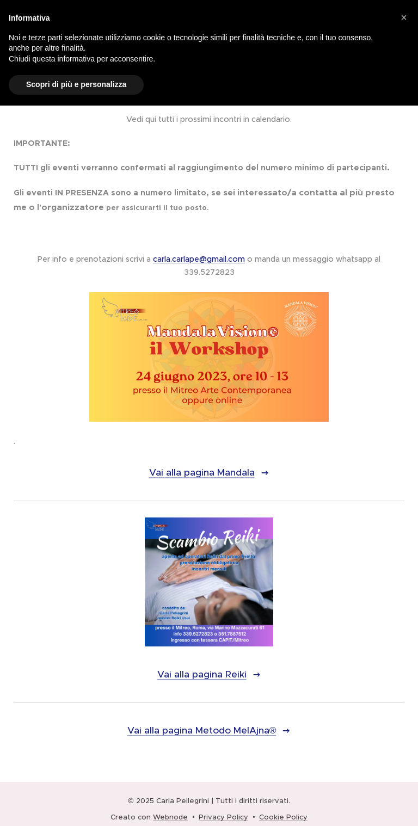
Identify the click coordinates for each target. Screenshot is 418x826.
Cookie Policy (283, 817)
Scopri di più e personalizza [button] (76, 84)
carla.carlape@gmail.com (199, 259)
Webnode (170, 817)
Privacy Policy (223, 817)
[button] (404, 17)
